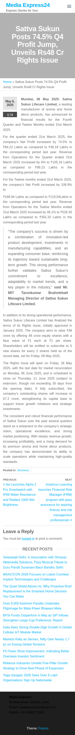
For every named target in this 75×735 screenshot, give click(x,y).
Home (7, 82)
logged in (28, 538)
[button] (69, 6)
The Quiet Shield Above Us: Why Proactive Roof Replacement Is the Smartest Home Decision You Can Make (37, 591)
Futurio (43, 728)
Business (23, 470)
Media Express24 (28, 5)
